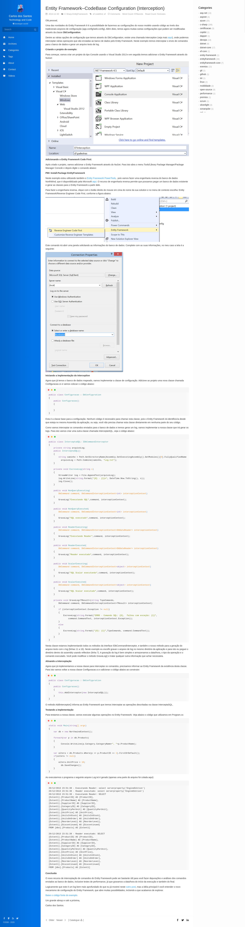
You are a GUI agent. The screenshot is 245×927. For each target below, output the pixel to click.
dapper (203, 36)
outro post (131, 887)
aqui (170, 37)
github (203, 74)
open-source (206, 89)
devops (203, 40)
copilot (203, 32)
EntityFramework (80, 14)
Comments (115, 14)
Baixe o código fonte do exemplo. (61, 895)
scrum (203, 101)
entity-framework (208, 55)
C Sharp (68, 14)
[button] (75, 920)
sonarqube (205, 109)
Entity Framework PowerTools (101, 178)
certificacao (205, 28)
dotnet (203, 43)
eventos (204, 66)
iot (201, 78)
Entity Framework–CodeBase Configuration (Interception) (105, 8)
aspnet (203, 17)
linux (202, 82)
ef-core (203, 51)
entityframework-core (210, 63)
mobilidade (205, 86)
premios (204, 97)
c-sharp (203, 24)
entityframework (207, 59)
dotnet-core (205, 47)
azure (202, 20)
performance (206, 93)
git (201, 70)
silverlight (204, 105)
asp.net (203, 13)
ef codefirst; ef (99, 14)
